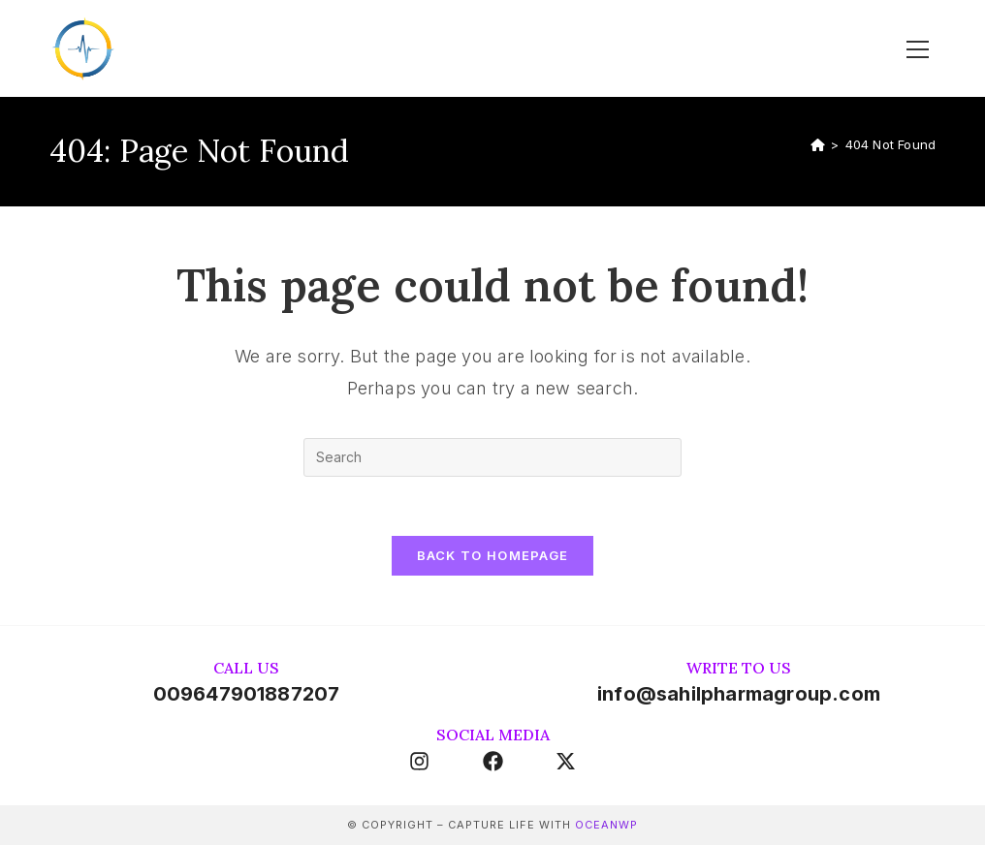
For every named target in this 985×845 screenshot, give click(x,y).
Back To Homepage (493, 555)
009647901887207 (246, 693)
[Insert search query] (492, 457)
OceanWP (606, 824)
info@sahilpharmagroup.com (738, 693)
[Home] (817, 144)
